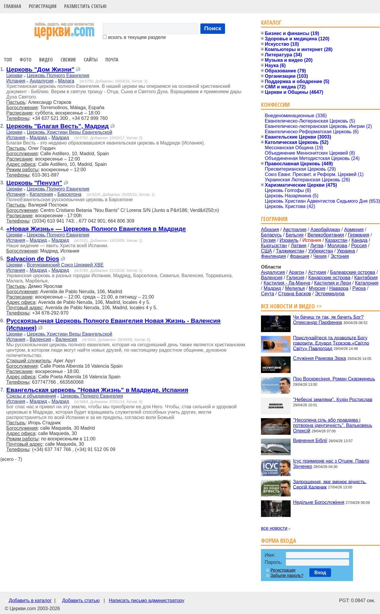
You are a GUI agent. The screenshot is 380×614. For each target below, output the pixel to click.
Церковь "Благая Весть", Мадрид (57, 126)
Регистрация (42, 6)
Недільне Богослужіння (318, 502)
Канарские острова (329, 277)
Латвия (298, 245)
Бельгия (294, 234)
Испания (15, 80)
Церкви (14, 75)
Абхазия (270, 229)
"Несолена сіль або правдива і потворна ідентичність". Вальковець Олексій (332, 425)
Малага (66, 80)
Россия (359, 245)
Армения (354, 229)
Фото (25, 59)
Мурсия (317, 288)
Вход (320, 572)
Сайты (91, 59)
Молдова (337, 245)
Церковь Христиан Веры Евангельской (69, 132)
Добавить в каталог (30, 600)
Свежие (68, 59)
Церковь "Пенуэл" (34, 182)
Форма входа (278, 541)
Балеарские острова (352, 272)
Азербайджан (325, 229)
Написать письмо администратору (146, 600)
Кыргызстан (274, 245)
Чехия (320, 256)
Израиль (289, 240)
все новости (274, 528)
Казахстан (336, 240)
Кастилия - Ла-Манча (287, 282)
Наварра (338, 288)
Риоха (359, 288)
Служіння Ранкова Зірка (319, 358)
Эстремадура (329, 293)
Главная (12, 6)
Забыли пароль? (286, 575)
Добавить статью (81, 600)
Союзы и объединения (31, 396)
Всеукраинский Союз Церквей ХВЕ (65, 264)
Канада (360, 240)
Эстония (339, 256)
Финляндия (273, 256)
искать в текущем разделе (134, 37)
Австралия (294, 229)
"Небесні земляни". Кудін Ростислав (332, 399)
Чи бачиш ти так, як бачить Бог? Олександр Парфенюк (328, 320)
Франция (299, 256)
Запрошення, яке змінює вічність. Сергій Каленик (329, 484)
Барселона (69, 194)
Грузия (268, 240)
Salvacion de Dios (32, 258)
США (266, 250)
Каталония (41, 194)
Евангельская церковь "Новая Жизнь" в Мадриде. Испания (97, 389)
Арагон (296, 272)
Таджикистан (290, 250)
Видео (46, 59)
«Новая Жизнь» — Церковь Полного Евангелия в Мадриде (96, 228)
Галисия (295, 277)
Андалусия (42, 80)
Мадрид (38, 137)
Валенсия (40, 339)
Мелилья (295, 288)
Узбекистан (320, 250)
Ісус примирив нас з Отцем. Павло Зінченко (331, 463)
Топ (8, 59)
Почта (111, 59)
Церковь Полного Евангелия (58, 75)
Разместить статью (85, 6)
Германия (358, 234)
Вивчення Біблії (310, 440)
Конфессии (275, 105)
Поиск (212, 28)
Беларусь (271, 234)
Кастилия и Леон (332, 282)
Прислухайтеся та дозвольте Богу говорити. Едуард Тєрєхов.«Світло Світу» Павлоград (331, 343)
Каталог (271, 22)
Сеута (267, 293)
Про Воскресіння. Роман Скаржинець (334, 378)
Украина (346, 250)
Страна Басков (294, 293)
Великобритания (326, 234)
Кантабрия (366, 277)
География (274, 219)
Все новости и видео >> (291, 306)
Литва (316, 245)
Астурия (317, 272)
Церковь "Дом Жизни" (40, 69)
